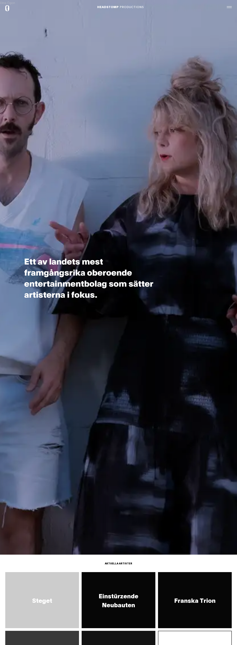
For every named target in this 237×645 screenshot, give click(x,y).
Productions (120, 7)
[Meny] (229, 7)
